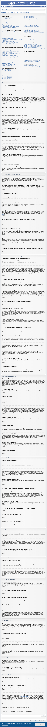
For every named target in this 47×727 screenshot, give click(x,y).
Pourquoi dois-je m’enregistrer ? (7, 17)
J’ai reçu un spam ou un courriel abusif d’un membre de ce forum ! (34, 33)
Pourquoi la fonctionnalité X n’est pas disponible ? (32, 66)
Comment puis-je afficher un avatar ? (8, 41)
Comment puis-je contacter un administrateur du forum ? (33, 69)
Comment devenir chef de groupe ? (30, 21)
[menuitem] (41, 6)
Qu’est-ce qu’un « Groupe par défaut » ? (31, 25)
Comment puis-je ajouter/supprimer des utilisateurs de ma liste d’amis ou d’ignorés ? (34, 40)
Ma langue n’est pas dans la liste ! (8, 38)
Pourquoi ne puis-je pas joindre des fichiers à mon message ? (10, 58)
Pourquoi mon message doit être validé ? (9, 64)
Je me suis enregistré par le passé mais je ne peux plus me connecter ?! (12, 24)
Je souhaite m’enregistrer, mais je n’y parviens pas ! (11, 19)
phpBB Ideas (12, 688)
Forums (6, 6)
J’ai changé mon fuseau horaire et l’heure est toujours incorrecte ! (11, 37)
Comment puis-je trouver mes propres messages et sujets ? (34, 48)
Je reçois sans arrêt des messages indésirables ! (32, 31)
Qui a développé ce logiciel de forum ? (30, 65)
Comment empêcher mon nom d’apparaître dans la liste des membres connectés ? (12, 33)
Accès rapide (2, 6)
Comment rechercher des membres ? (30, 47)
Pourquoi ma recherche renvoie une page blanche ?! (33, 46)
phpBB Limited (29, 678)
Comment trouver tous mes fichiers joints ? (31, 61)
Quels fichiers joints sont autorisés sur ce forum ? (32, 60)
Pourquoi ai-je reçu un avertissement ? (8, 59)
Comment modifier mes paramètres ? (8, 31)
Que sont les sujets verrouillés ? (7, 77)
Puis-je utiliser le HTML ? (6, 70)
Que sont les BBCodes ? (6, 69)
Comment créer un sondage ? (7, 52)
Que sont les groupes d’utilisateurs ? (30, 18)
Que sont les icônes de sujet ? (7, 78)
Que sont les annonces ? (6, 75)
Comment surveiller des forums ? (29, 55)
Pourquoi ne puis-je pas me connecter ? (9, 22)
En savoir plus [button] (5, 725)
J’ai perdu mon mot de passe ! (7, 25)
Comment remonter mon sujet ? (7, 65)
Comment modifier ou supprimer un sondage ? (10, 55)
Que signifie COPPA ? (6, 18)
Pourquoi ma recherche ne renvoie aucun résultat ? (33, 45)
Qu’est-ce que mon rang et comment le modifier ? (10, 42)
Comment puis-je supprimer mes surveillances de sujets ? (34, 56)
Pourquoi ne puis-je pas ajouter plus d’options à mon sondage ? (11, 54)
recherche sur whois (24, 696)
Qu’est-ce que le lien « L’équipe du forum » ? (31, 26)
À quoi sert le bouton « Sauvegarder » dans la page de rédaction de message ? (11, 63)
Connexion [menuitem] (43, 6)
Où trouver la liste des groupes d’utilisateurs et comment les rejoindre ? (34, 20)
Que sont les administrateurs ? (29, 16)
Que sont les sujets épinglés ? (7, 76)
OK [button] (40, 724)
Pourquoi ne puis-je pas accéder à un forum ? (10, 56)
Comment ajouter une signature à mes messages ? (11, 51)
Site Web (11, 6)
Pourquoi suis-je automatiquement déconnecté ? (10, 26)
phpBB (3, 214)
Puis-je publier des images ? (7, 72)
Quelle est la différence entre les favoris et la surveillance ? (34, 52)
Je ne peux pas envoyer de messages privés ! (32, 30)
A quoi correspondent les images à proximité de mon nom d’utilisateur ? (12, 40)
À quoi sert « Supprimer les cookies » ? (9, 27)
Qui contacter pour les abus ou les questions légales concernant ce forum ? (33, 68)
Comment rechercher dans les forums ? (31, 44)
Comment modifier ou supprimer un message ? (10, 50)
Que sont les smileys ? (6, 71)
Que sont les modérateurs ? (29, 17)
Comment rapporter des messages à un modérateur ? (11, 61)
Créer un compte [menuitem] (45, 6)
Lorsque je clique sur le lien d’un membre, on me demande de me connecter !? (12, 44)
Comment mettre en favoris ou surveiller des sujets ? (33, 53)
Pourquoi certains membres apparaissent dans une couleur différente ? (34, 24)
